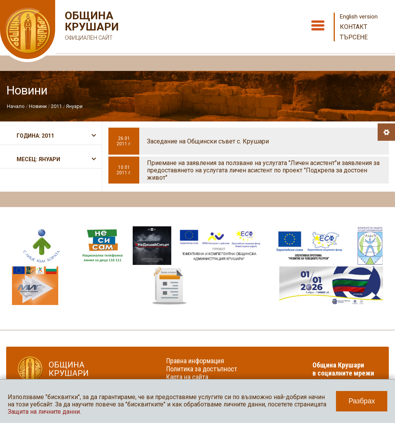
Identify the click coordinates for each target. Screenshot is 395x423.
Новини (38, 106)
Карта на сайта (187, 377)
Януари (74, 106)
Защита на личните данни (44, 411)
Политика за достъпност (201, 369)
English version (359, 16)
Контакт (353, 26)
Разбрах (361, 401)
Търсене (354, 37)
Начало (16, 106)
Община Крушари (91, 27)
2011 (56, 106)
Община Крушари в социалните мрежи (343, 369)
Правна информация (195, 361)
